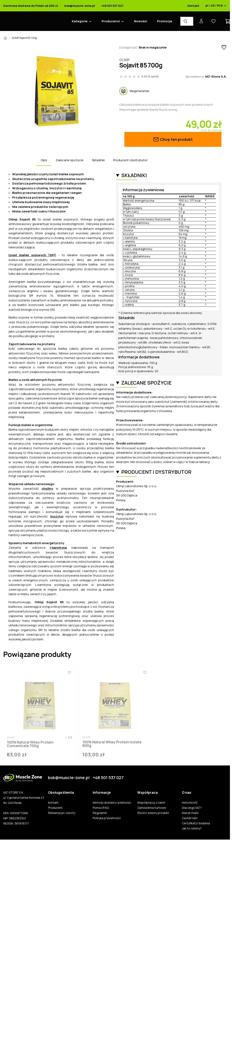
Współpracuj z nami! (151, 802)
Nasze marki (190, 812)
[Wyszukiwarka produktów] (186, 21)
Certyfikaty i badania (196, 823)
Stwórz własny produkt (153, 812)
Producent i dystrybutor (130, 160)
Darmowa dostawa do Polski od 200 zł (30, 5)
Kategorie (80, 21)
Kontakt (193, 5)
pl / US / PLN (216, 5)
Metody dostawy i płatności (112, 802)
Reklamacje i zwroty (61, 812)
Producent (55, 807)
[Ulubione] (69, 672)
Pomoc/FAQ (101, 807)
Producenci (111, 21)
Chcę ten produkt (173, 139)
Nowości (140, 21)
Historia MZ (190, 802)
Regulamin (100, 812)
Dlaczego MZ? (192, 807)
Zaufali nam (189, 818)
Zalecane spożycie (69, 160)
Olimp (124, 60)
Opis (44, 160)
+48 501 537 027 (112, 5)
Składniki (98, 160)
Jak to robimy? (192, 828)
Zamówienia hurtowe (151, 807)
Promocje (164, 21)
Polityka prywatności (107, 818)
